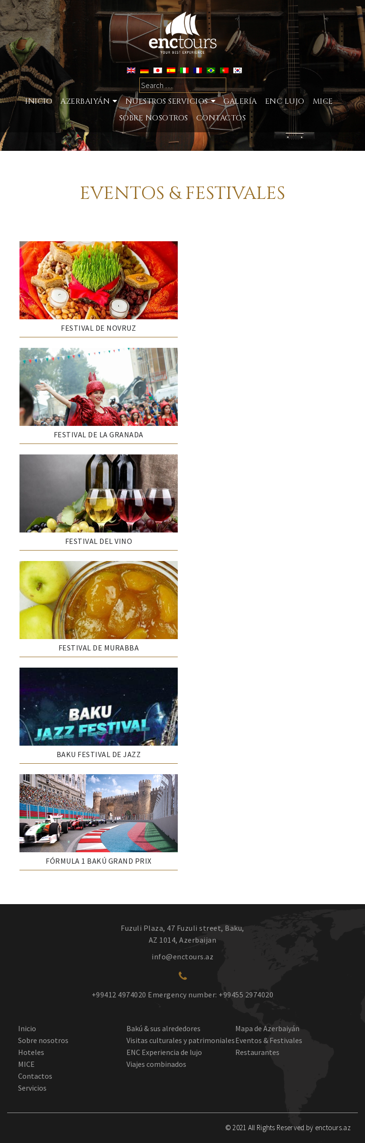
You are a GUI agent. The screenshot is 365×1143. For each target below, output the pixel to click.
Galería (240, 101)
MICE (323, 101)
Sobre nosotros (43, 1040)
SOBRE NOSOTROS (153, 118)
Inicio (38, 101)
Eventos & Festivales (268, 1040)
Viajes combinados (156, 1064)
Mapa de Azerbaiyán (267, 1028)
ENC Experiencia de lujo (164, 1052)
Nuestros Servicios (166, 101)
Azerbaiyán (85, 101)
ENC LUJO (285, 101)
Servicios (32, 1088)
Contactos (221, 118)
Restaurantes (257, 1052)
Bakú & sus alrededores (163, 1028)
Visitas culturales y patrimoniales (180, 1040)
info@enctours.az (182, 956)
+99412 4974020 (119, 994)
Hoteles (31, 1052)
